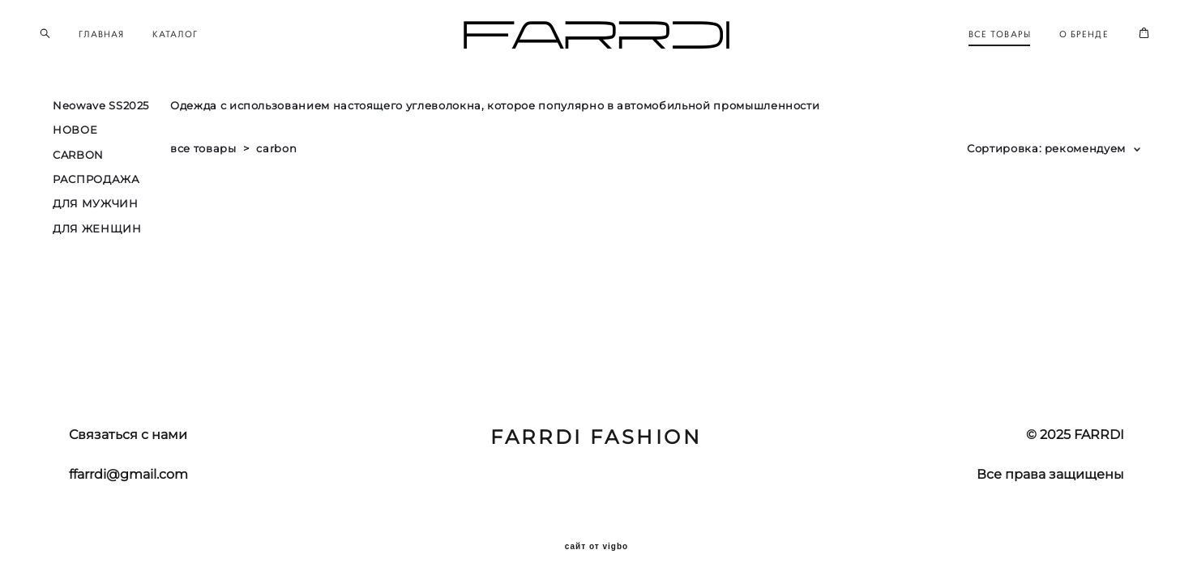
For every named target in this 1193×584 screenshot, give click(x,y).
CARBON (78, 157)
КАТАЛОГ (190, 35)
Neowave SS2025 (101, 108)
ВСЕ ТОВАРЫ (984, 35)
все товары (203, 151)
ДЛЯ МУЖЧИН (96, 207)
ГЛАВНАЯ (116, 35)
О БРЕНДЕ (1068, 35)
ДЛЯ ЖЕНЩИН (97, 231)
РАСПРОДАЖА (96, 182)
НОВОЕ (75, 132)
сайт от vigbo (596, 547)
